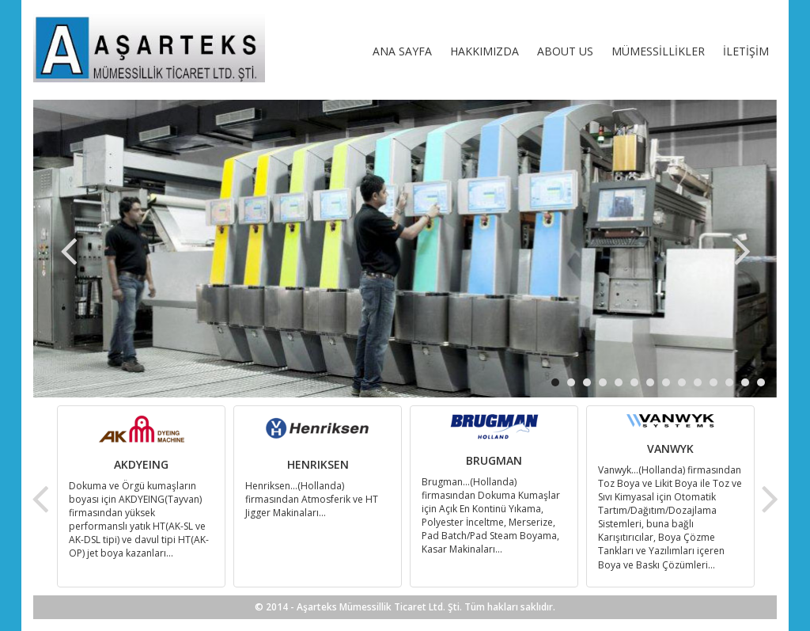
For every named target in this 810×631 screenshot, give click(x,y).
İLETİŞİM (746, 51)
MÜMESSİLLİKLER (658, 51)
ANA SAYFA (402, 51)
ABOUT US (565, 51)
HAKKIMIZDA (484, 51)
